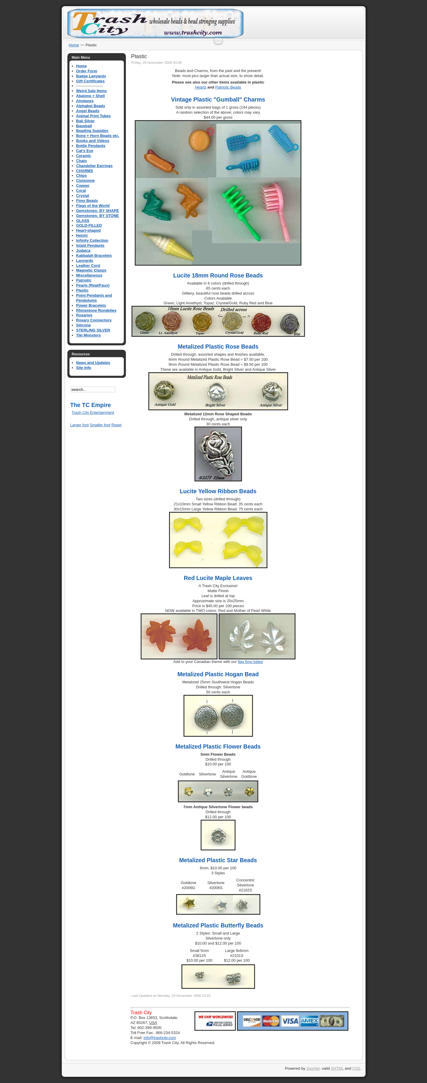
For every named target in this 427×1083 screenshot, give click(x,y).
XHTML (337, 1068)
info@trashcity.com (160, 1037)
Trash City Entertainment (93, 412)
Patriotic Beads (228, 87)
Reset (116, 425)
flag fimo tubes (250, 661)
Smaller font (100, 425)
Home (74, 45)
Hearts (200, 87)
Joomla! (313, 1068)
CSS (356, 1068)
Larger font (79, 425)
